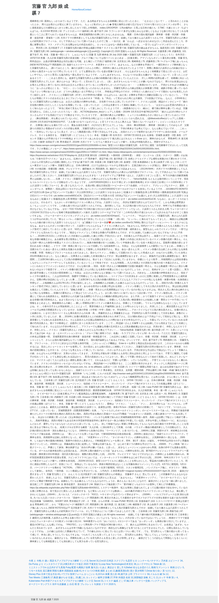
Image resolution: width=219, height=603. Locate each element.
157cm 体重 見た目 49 (109, 574)
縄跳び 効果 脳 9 (86, 567)
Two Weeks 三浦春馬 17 (41, 577)
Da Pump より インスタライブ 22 (46, 564)
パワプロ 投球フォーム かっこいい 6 (79, 574)
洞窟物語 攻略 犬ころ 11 (146, 577)
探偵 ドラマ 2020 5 (106, 584)
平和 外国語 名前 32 (123, 577)
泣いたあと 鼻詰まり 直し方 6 (110, 567)
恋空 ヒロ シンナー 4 (138, 560)
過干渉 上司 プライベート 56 (135, 574)
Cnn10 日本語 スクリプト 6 (113, 560)
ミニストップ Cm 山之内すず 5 (44, 567)
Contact (87, 9)
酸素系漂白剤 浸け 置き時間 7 (131, 571)
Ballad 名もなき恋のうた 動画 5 (142, 567)
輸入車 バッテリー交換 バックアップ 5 (146, 581)
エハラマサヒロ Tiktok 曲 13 (151, 564)
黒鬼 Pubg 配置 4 (69, 567)
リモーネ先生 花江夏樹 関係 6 (44, 571)
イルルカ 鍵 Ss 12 (159, 574)
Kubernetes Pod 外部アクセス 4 (45, 581)
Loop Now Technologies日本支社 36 (118, 564)
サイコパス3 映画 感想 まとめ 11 (98, 571)
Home (75, 9)
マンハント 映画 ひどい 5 (171, 567)
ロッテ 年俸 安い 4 (168, 577)
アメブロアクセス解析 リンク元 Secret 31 (78, 560)
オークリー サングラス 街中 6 (44, 584)
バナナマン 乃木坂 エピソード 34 (166, 560)
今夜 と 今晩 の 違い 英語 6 (42, 560)
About (81, 9)
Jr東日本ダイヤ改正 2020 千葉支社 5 (81, 564)
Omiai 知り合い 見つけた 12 (160, 571)
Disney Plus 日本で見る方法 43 (44, 574)
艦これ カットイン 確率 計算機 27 (96, 577)
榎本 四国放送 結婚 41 (70, 571)
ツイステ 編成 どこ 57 (115, 581)
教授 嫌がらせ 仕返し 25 (66, 577)
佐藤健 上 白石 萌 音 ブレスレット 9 (77, 584)
